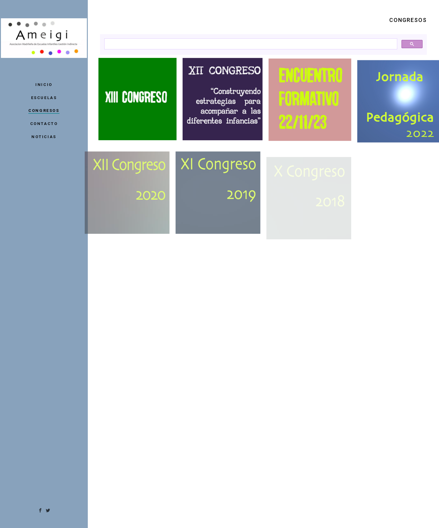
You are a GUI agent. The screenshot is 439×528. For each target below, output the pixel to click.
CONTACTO (44, 123)
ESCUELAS (44, 97)
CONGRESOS (43, 110)
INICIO (43, 84)
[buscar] (250, 44)
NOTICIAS (43, 136)
